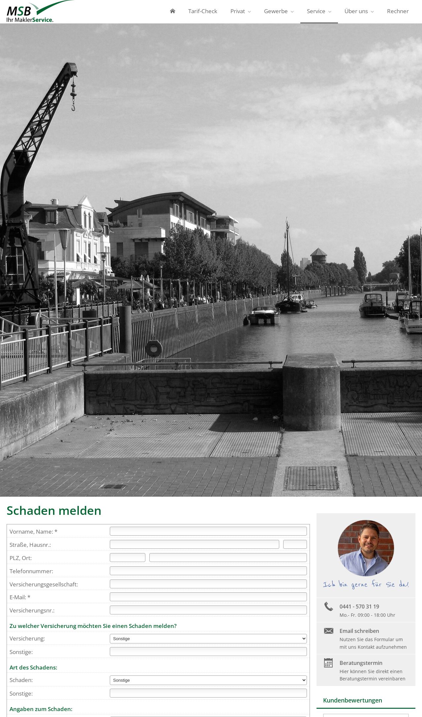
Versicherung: (27, 641)
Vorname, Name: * (33, 534)
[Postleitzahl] (127, 560)
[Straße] (194, 547)
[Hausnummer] (295, 547)
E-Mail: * (20, 600)
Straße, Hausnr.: (30, 547)
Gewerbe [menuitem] (276, 12)
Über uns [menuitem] (356, 12)
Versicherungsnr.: (32, 613)
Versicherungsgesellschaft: (44, 587)
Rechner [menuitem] (398, 12)
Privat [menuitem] (237, 12)
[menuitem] (173, 13)
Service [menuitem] (316, 12)
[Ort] (228, 560)
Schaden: (21, 683)
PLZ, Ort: (21, 561)
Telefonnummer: (31, 574)
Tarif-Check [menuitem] (202, 12)
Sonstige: (21, 655)
